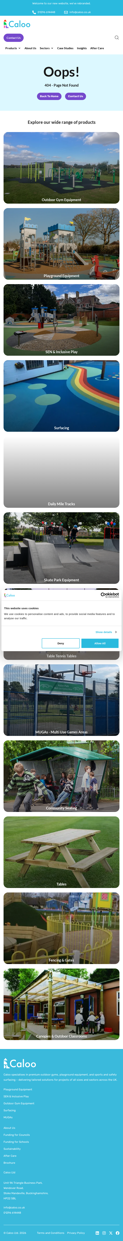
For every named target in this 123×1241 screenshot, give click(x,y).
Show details (104, 632)
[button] (13, 48)
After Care (10, 1155)
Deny (60, 643)
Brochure (9, 1162)
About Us (9, 1128)
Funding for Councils (17, 1135)
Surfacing (10, 1110)
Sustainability (12, 1148)
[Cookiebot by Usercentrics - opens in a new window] (103, 595)
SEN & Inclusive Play (16, 1096)
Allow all (100, 643)
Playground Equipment (18, 1089)
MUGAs (8, 1117)
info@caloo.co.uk (14, 1207)
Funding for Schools (16, 1141)
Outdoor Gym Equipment (19, 1103)
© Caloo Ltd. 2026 (15, 1233)
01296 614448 (12, 1212)
